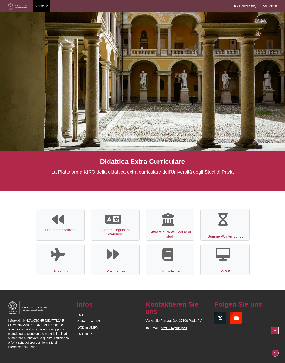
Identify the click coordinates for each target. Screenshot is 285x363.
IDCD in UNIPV (87, 327)
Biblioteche (171, 271)
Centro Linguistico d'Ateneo (116, 232)
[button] (246, 6)
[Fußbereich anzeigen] (275, 353)
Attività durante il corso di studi (171, 234)
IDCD (80, 315)
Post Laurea (116, 271)
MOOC (226, 271)
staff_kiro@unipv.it (174, 328)
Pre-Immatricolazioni (61, 230)
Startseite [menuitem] (41, 6)
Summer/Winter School (226, 236)
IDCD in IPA (85, 334)
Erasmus (61, 271)
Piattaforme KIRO (89, 321)
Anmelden (270, 6)
